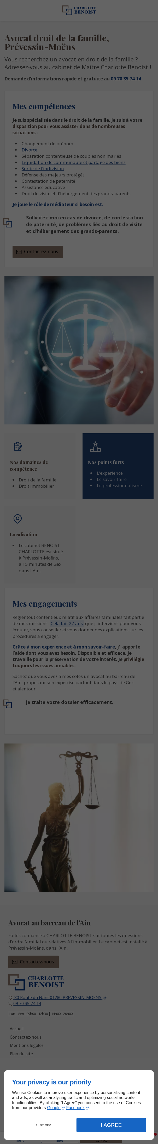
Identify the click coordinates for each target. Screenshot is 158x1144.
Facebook (75, 1107)
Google (54, 1107)
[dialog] (79, 1105)
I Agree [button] (111, 1125)
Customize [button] (43, 1125)
